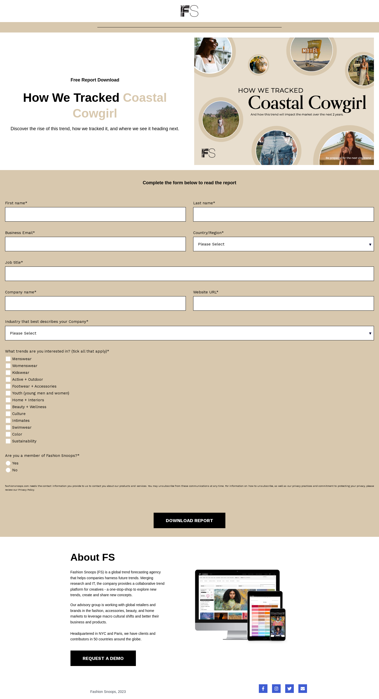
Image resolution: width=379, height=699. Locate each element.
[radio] (189, 463)
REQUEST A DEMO (103, 658)
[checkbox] (189, 400)
